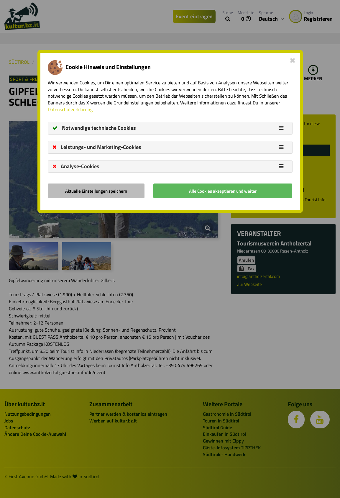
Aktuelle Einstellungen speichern (96, 191)
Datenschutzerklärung (70, 109)
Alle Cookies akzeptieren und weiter (223, 191)
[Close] (292, 60)
